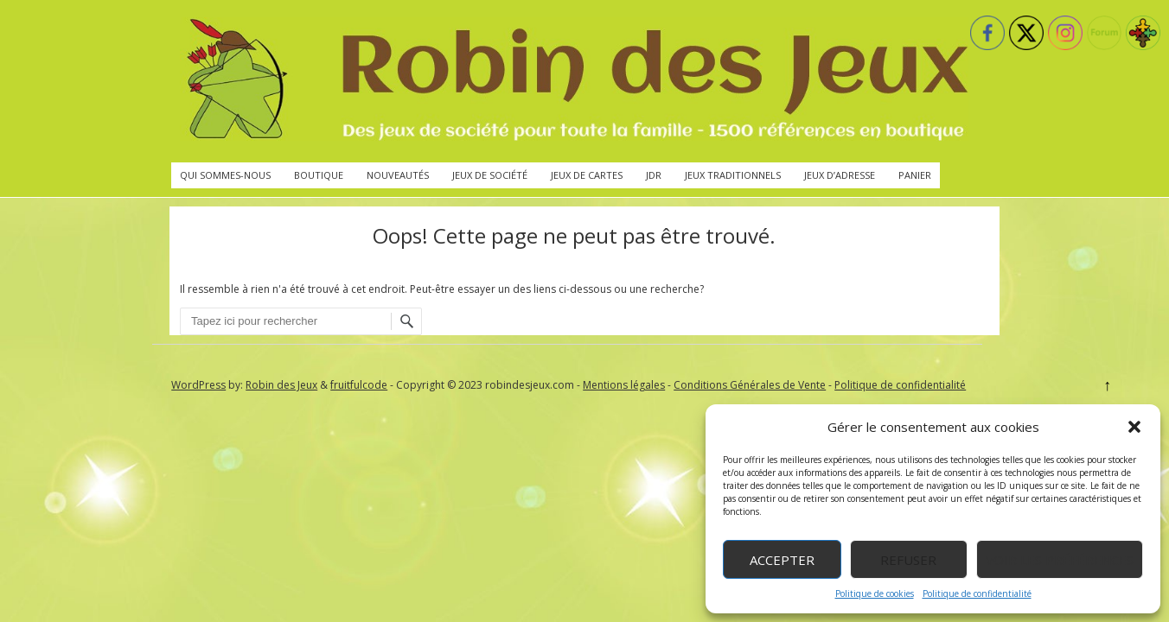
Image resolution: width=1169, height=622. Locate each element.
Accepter (782, 559)
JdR (653, 174)
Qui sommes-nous (225, 174)
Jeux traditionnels (733, 174)
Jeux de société (489, 174)
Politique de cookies (874, 593)
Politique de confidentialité (977, 593)
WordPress (198, 385)
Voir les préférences (1060, 559)
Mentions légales (624, 385)
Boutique (318, 174)
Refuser (908, 559)
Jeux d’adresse (839, 174)
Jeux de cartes (587, 174)
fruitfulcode (358, 385)
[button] (1134, 426)
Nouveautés (398, 174)
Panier (914, 174)
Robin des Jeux (281, 385)
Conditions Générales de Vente (750, 385)
